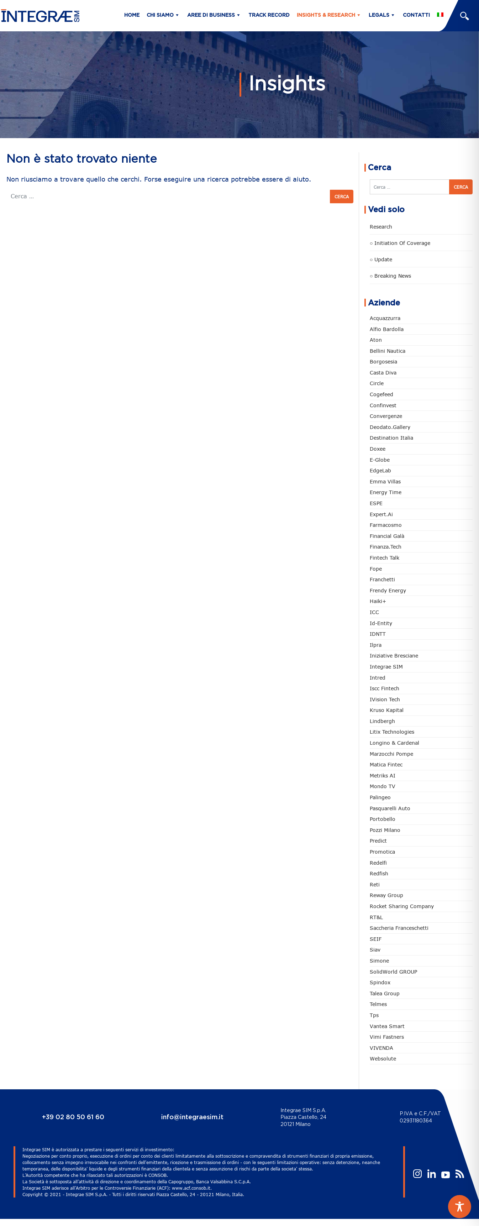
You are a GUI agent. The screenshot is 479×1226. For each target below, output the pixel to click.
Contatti (416, 15)
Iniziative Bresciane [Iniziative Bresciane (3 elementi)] (394, 656)
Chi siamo (160, 15)
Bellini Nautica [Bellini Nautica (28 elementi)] (387, 351)
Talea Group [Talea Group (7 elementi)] (385, 993)
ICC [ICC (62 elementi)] (374, 612)
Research (381, 227)
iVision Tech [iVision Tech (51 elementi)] (385, 699)
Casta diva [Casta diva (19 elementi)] (383, 373)
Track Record (269, 15)
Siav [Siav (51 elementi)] (375, 950)
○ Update (381, 259)
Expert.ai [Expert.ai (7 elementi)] (381, 514)
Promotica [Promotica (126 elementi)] (382, 852)
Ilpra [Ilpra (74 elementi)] (375, 645)
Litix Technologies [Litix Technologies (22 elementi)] (392, 732)
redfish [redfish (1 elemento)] (379, 873)
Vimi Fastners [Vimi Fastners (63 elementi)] (387, 1037)
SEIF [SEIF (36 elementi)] (375, 939)
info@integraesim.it (192, 1117)
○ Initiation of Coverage (400, 243)
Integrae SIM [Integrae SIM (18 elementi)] (386, 667)
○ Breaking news (390, 276)
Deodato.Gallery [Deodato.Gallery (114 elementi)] (390, 427)
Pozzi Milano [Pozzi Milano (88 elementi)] (385, 830)
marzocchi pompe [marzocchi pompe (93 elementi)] (391, 754)
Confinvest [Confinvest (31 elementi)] (383, 405)
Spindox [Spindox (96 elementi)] (380, 982)
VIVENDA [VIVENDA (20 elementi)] (381, 1048)
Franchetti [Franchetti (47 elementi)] (382, 579)
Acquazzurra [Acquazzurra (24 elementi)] (385, 318)
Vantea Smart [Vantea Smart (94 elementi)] (387, 1026)
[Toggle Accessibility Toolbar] (459, 1206)
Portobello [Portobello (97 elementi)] (382, 819)
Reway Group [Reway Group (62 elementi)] (386, 895)
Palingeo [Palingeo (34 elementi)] (380, 797)
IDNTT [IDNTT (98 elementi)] (378, 634)
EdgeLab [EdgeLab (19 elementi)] (380, 470)
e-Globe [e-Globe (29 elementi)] (380, 460)
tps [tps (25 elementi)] (374, 1015)
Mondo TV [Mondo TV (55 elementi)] (382, 786)
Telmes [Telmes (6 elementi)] (378, 1004)
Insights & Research (326, 15)
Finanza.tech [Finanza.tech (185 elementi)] (385, 547)
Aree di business (211, 15)
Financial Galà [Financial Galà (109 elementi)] (387, 536)
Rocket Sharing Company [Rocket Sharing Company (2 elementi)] (402, 906)
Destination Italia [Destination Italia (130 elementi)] (391, 438)
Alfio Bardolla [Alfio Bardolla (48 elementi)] (387, 329)
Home (132, 15)
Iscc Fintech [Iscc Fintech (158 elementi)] (384, 688)
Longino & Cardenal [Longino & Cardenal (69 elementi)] (394, 743)
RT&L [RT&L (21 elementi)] (376, 917)
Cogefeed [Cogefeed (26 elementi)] (381, 394)
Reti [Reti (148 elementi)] (375, 884)
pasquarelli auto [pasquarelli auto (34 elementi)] (390, 808)
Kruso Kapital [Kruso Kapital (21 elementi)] (387, 710)
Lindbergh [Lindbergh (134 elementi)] (382, 721)
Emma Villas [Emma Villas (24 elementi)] (385, 481)
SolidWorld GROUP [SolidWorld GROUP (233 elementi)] (393, 972)
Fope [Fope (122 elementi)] (376, 569)
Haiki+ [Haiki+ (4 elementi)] (378, 601)
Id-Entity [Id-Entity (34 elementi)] (381, 623)
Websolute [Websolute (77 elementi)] (383, 1058)
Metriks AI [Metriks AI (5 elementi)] (382, 775)
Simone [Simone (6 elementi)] (379, 961)
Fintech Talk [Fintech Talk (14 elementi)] (384, 558)
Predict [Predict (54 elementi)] (378, 841)
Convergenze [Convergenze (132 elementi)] (386, 416)
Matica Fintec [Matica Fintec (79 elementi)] (386, 764)
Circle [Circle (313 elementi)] (377, 383)
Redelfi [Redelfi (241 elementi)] (378, 863)
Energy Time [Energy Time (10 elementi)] (385, 492)
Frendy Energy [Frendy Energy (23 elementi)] (388, 590)
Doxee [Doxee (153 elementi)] (377, 449)
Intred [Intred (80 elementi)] (377, 678)
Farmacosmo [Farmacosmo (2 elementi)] (386, 525)
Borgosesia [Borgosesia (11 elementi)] (383, 361)
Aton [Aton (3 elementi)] (376, 340)
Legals (379, 15)
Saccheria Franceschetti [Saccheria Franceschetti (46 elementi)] (399, 928)
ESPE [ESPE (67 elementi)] (376, 503)
